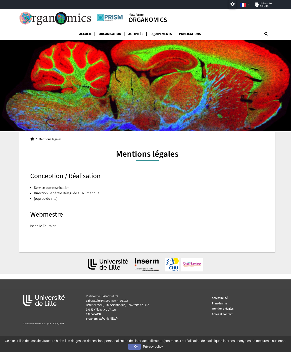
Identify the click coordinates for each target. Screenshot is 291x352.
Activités (135, 34)
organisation (110, 34)
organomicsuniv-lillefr (102, 319)
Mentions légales (222, 308)
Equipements (161, 34)
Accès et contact (222, 314)
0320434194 (93, 314)
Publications (190, 34)
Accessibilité (220, 298)
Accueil (85, 34)
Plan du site (219, 303)
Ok (134, 346)
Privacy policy (153, 346)
